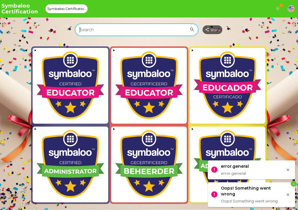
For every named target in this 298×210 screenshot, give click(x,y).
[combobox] (136, 30)
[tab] (66, 8)
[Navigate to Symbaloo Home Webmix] (21, 8)
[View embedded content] (70, 86)
